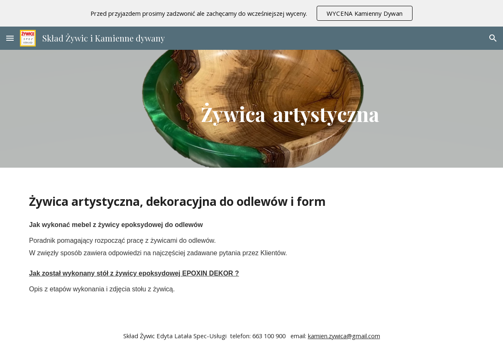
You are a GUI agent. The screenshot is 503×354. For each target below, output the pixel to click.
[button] (10, 38)
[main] (290, 108)
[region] (251, 13)
